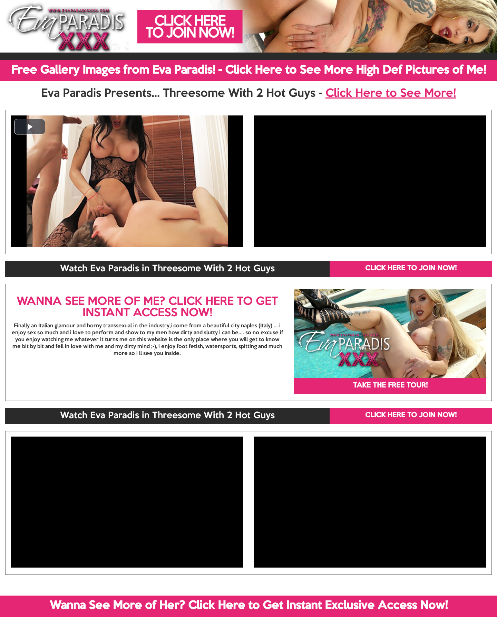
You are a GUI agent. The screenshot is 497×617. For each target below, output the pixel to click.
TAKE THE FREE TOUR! (390, 386)
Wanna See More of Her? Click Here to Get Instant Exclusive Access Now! (249, 606)
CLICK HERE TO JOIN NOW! (411, 268)
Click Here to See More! (390, 93)
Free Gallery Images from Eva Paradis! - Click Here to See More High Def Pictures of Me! (248, 70)
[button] (29, 126)
